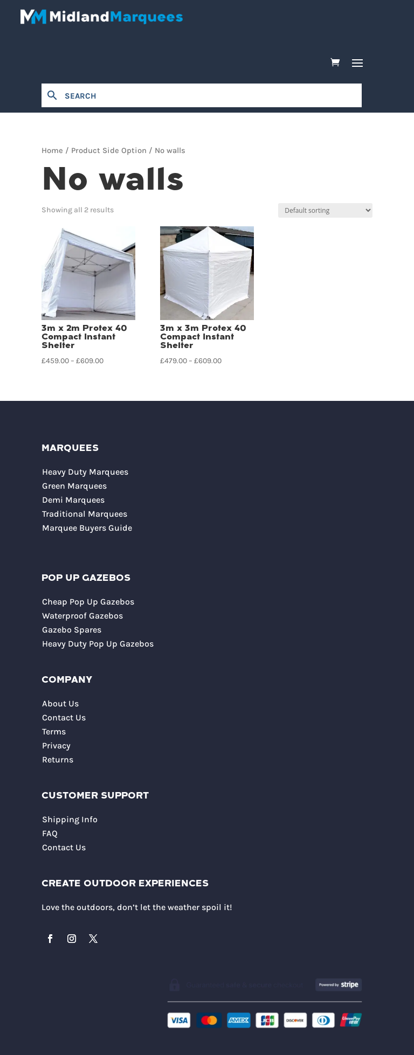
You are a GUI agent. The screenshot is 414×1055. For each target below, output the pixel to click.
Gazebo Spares (71, 629)
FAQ (50, 833)
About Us (60, 703)
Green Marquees (74, 486)
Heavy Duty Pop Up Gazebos (98, 643)
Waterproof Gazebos (82, 615)
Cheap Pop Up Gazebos (88, 601)
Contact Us (64, 717)
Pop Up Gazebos (86, 578)
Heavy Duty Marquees (85, 472)
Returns (57, 759)
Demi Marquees (73, 500)
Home (52, 150)
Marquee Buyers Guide (87, 528)
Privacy (56, 745)
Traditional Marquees (84, 514)
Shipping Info (70, 819)
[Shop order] (325, 210)
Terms (54, 731)
